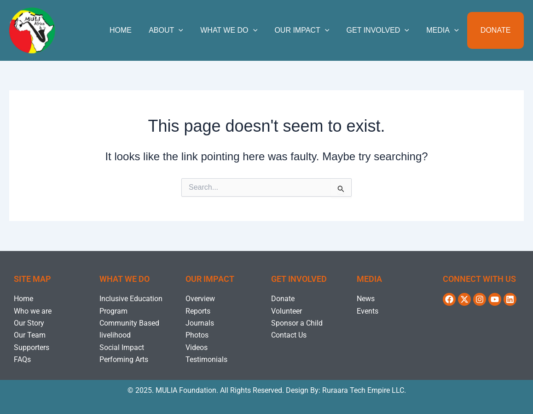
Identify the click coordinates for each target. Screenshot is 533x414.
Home (136, 30)
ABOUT (179, 30)
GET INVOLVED (384, 30)
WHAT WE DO (239, 30)
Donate (497, 30)
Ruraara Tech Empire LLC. (364, 390)
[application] (192, 30)
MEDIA (446, 30)
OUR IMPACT (310, 30)
